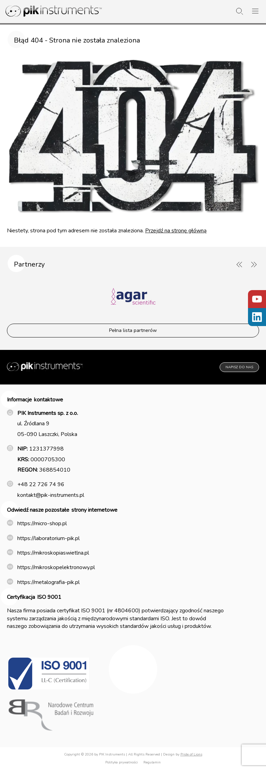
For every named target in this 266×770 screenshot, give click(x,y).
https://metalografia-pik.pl (48, 582)
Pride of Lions (191, 754)
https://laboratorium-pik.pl (48, 538)
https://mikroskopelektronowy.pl (56, 567)
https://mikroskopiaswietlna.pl (53, 553)
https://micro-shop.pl (42, 523)
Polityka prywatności (121, 762)
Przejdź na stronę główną (175, 230)
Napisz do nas (239, 367)
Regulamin (152, 762)
